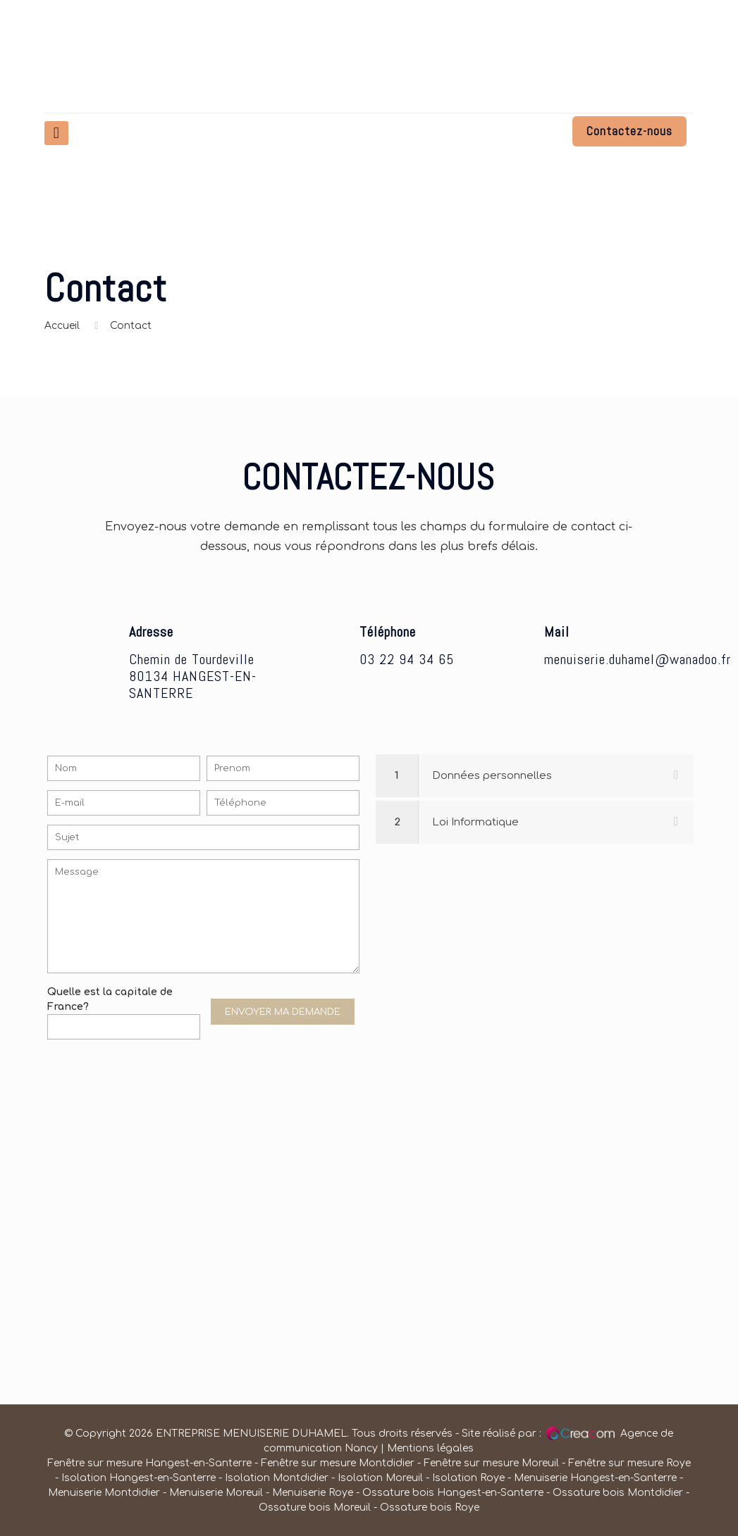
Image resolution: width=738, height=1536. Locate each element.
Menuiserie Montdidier (105, 1492)
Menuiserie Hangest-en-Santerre (595, 1478)
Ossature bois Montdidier (618, 1492)
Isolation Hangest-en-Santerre (138, 1478)
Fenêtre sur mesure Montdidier (339, 1463)
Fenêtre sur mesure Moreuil (491, 1463)
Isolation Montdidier (276, 1478)
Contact (131, 325)
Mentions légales (430, 1448)
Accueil (62, 325)
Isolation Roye (468, 1478)
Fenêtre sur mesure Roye (629, 1463)
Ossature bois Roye (429, 1507)
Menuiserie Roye (312, 1492)
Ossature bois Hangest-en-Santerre (452, 1492)
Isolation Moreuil (380, 1478)
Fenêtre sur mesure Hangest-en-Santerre (149, 1463)
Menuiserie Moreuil (216, 1492)
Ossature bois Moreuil (315, 1507)
